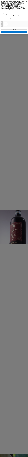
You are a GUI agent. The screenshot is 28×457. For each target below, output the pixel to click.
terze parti (16, 6)
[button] (26, 1)
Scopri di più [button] (14, 29)
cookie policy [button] (16, 5)
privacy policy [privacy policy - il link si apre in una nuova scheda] (13, 2)
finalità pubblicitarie (11, 10)
